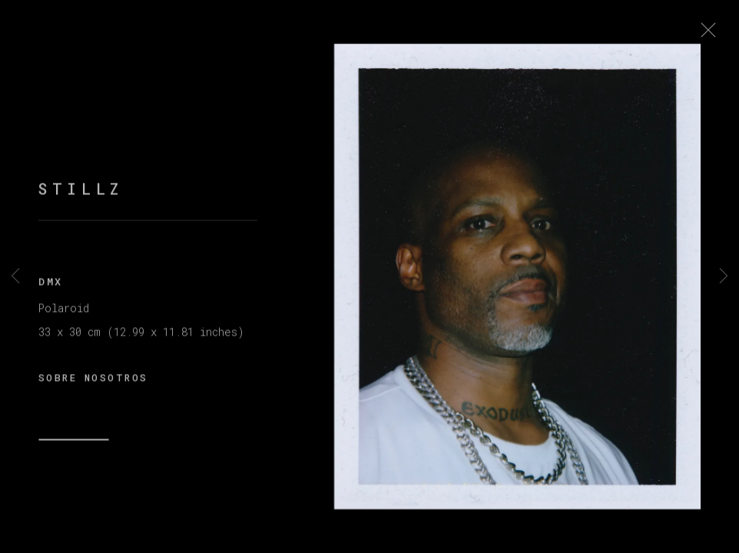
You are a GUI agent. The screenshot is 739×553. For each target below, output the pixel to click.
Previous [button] (15, 276)
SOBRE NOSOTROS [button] (92, 382)
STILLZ (81, 194)
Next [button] (723, 276)
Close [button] (715, 34)
